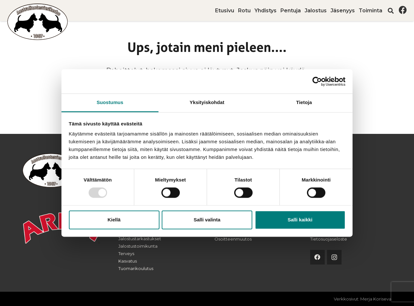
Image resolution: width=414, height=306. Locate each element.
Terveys (126, 253)
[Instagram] (334, 257)
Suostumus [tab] (110, 102)
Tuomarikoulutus (135, 268)
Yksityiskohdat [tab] (207, 102)
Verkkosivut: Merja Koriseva (362, 298)
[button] (390, 11)
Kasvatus (127, 261)
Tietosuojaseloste (328, 238)
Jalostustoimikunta (138, 246)
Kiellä (113, 219)
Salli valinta (207, 219)
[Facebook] (403, 10)
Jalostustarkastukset (139, 238)
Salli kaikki (300, 219)
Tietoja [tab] (304, 102)
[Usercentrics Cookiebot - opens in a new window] (317, 81)
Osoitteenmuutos (233, 238)
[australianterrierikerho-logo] (37, 22)
